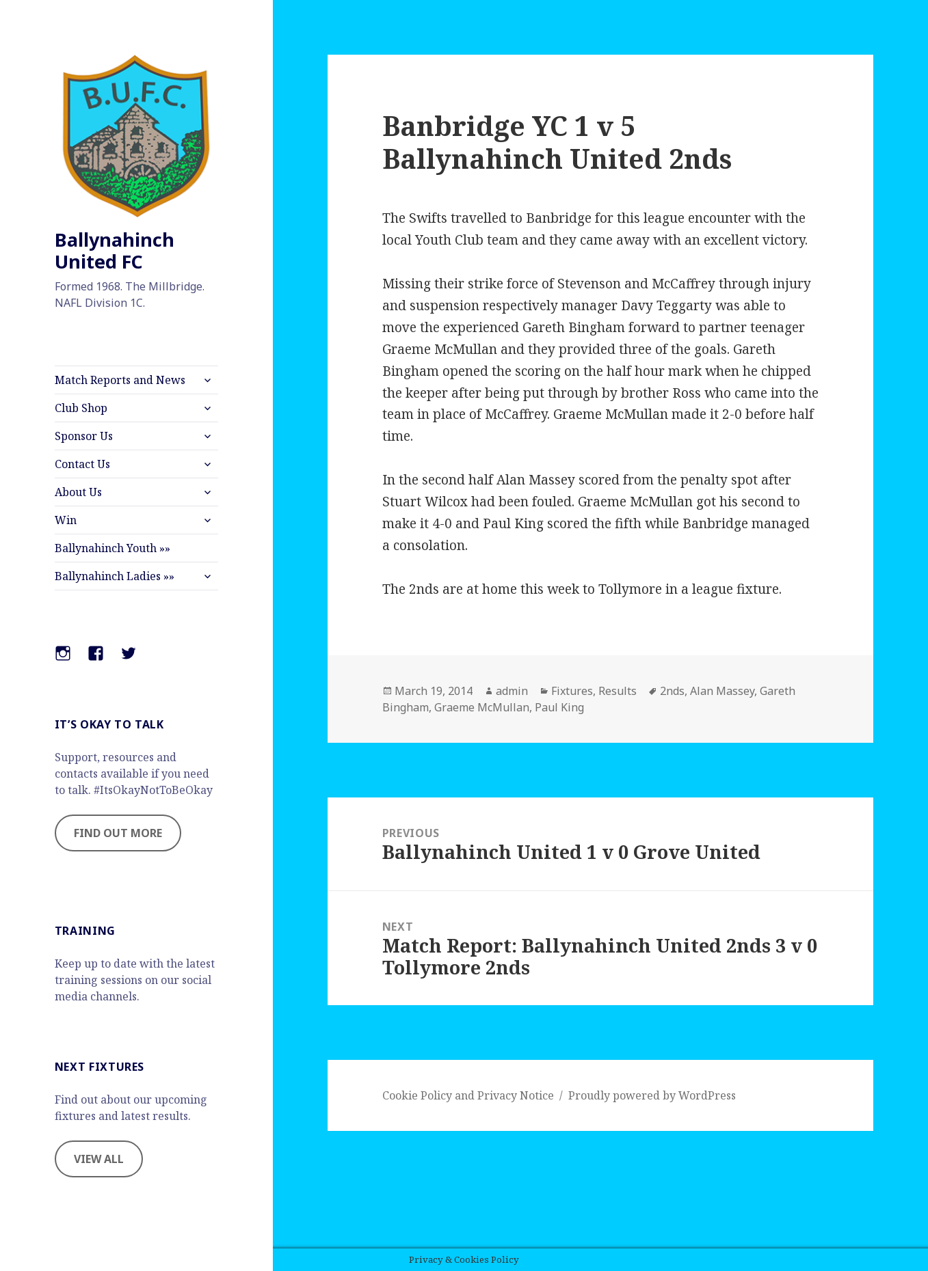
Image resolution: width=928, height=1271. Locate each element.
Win (66, 520)
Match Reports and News (120, 379)
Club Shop (81, 407)
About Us (78, 492)
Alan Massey (722, 690)
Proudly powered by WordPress (652, 1095)
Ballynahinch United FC (114, 250)
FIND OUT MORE (118, 832)
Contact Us (82, 464)
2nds (672, 690)
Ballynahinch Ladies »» (114, 576)
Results (617, 690)
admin (512, 690)
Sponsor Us (84, 435)
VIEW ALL (99, 1158)
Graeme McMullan (481, 707)
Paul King (559, 707)
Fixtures (572, 690)
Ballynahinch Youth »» (112, 548)
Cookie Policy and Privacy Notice (468, 1095)
